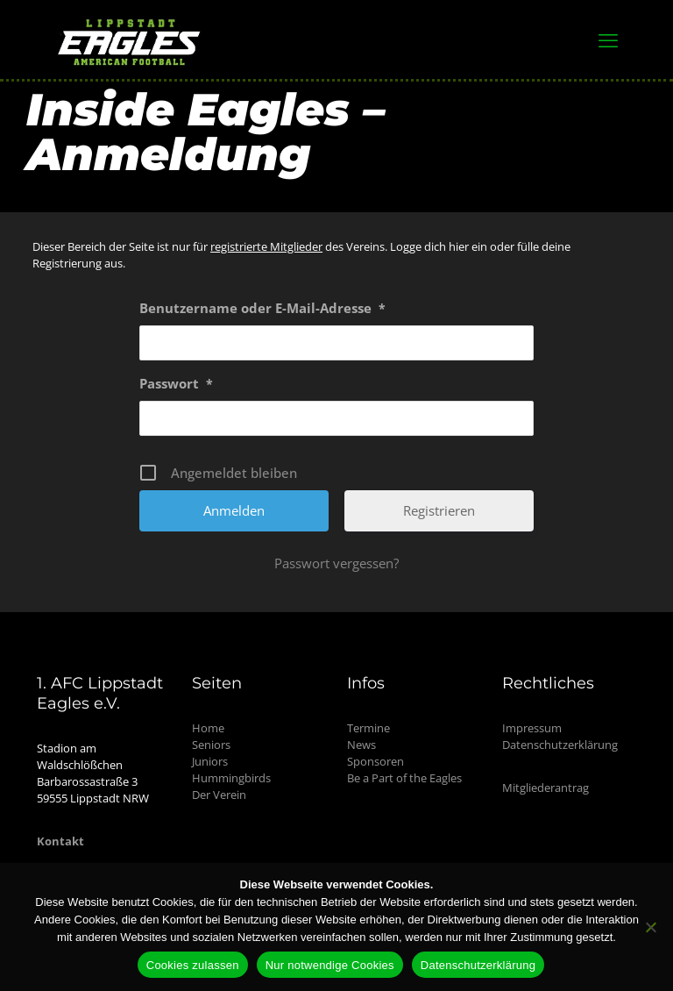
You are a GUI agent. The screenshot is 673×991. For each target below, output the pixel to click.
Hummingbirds (231, 778)
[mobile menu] (608, 39)
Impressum (532, 728)
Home (208, 728)
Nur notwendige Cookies (330, 965)
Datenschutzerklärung (560, 744)
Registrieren (439, 510)
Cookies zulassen (192, 965)
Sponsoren (375, 761)
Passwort (176, 384)
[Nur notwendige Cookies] (651, 927)
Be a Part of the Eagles (404, 778)
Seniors (211, 744)
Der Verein (219, 794)
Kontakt (60, 841)
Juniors (210, 761)
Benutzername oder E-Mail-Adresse (262, 308)
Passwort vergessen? (336, 563)
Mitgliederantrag (545, 787)
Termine (368, 728)
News (361, 744)
